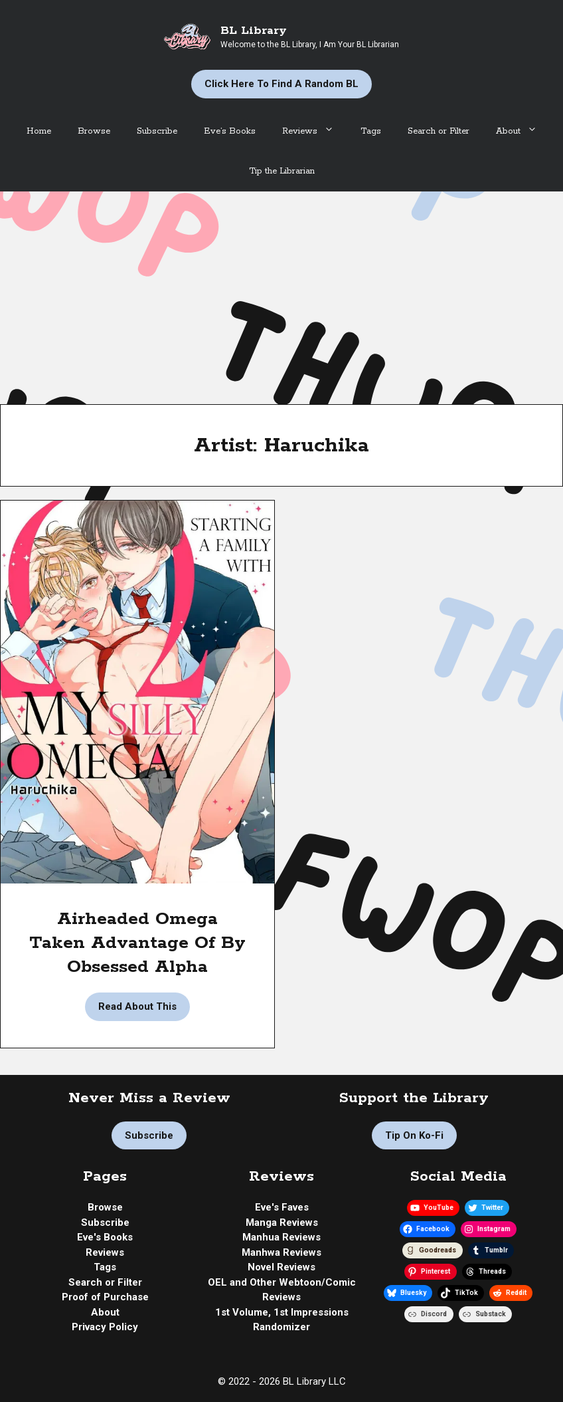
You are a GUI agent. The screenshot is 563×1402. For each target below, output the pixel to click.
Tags (371, 131)
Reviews (314, 132)
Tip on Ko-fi (414, 1135)
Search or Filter (438, 131)
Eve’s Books (230, 131)
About (523, 132)
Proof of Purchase (105, 1297)
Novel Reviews (281, 1267)
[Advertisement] (281, 291)
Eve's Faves (282, 1207)
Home (39, 131)
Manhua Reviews (281, 1237)
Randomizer (281, 1327)
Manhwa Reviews (281, 1252)
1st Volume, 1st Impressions (282, 1312)
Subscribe (157, 131)
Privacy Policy (105, 1327)
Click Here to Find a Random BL (281, 84)
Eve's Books (105, 1237)
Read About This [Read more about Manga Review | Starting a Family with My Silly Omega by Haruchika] (137, 1006)
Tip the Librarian (282, 171)
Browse (94, 131)
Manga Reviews (282, 1222)
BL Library (253, 30)
